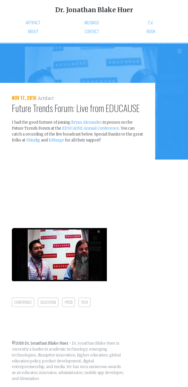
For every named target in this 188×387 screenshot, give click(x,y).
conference (23, 302)
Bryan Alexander (86, 122)
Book (150, 32)
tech (84, 302)
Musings (92, 22)
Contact (92, 31)
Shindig (33, 140)
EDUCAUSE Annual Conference (90, 128)
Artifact (33, 22)
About (33, 31)
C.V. (150, 22)
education (48, 302)
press (69, 302)
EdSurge (56, 140)
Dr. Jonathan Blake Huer (94, 10)
